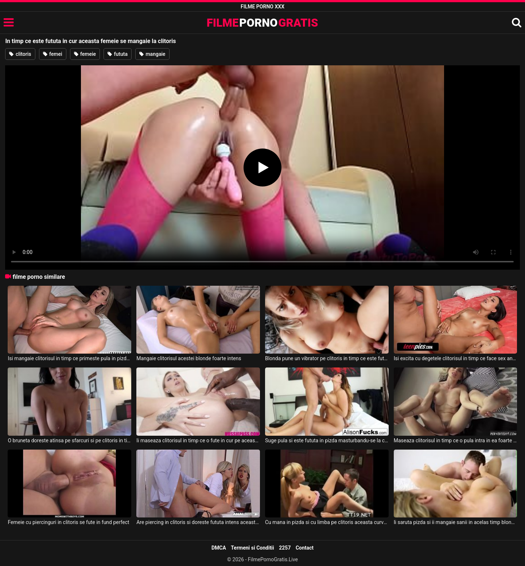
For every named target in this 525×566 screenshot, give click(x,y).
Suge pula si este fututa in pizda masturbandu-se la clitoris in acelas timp (327, 440)
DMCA (218, 548)
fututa (118, 54)
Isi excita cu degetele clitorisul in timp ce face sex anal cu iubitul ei (455, 358)
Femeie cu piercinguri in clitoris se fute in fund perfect (68, 522)
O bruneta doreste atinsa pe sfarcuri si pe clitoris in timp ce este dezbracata (69, 440)
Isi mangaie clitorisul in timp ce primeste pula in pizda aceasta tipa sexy (69, 358)
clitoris (20, 54)
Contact (305, 548)
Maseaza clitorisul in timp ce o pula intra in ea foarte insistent (455, 440)
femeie (85, 54)
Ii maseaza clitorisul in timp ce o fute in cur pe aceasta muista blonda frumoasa (198, 440)
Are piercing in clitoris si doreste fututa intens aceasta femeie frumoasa (198, 522)
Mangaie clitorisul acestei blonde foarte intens (188, 358)
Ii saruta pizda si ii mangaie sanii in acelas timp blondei (455, 522)
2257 (285, 548)
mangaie (152, 54)
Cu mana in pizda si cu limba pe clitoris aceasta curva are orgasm (327, 522)
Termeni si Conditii (252, 548)
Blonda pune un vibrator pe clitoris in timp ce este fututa (327, 358)
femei (52, 54)
